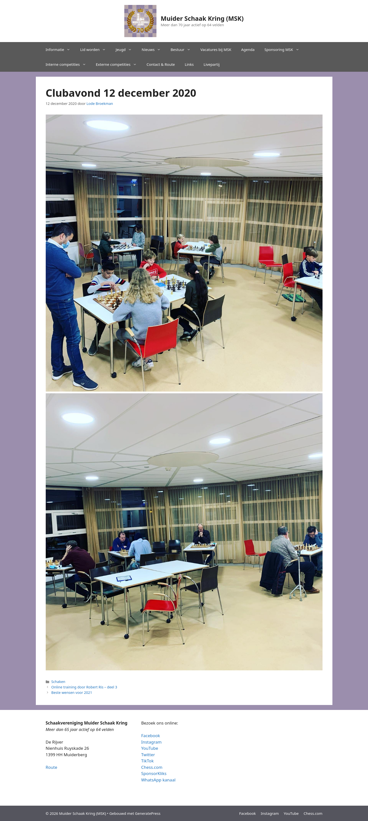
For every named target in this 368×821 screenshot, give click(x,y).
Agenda (248, 49)
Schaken (58, 681)
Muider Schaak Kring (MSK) (202, 18)
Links (189, 64)
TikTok (147, 761)
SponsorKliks (154, 773)
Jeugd (126, 49)
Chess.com (151, 767)
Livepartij (212, 64)
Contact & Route (161, 64)
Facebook (150, 735)
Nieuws (154, 49)
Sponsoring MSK (284, 49)
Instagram (151, 742)
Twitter (148, 754)
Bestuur (183, 49)
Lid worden (95, 49)
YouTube (149, 748)
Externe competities (119, 64)
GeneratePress (147, 813)
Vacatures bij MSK (215, 49)
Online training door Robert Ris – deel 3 (84, 687)
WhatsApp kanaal (158, 780)
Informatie (60, 49)
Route (51, 767)
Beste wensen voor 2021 (71, 692)
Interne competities (68, 64)
